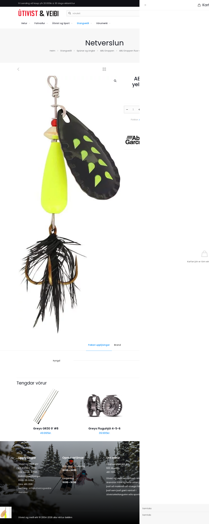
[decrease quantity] (127, 110)
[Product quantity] (133, 109)
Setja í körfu (163, 109)
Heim (52, 50)
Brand (117, 344)
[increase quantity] (139, 110)
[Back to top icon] (188, 517)
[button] (115, 81)
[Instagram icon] (189, 3)
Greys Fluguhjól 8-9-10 (163, 428)
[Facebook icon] (185, 3)
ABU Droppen (107, 50)
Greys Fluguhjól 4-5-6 (104, 428)
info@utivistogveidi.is (40, 488)
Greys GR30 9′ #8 (45, 428)
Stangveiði (66, 50)
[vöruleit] (117, 13)
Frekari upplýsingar (99, 344)
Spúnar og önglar (86, 50)
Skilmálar (23, 492)
